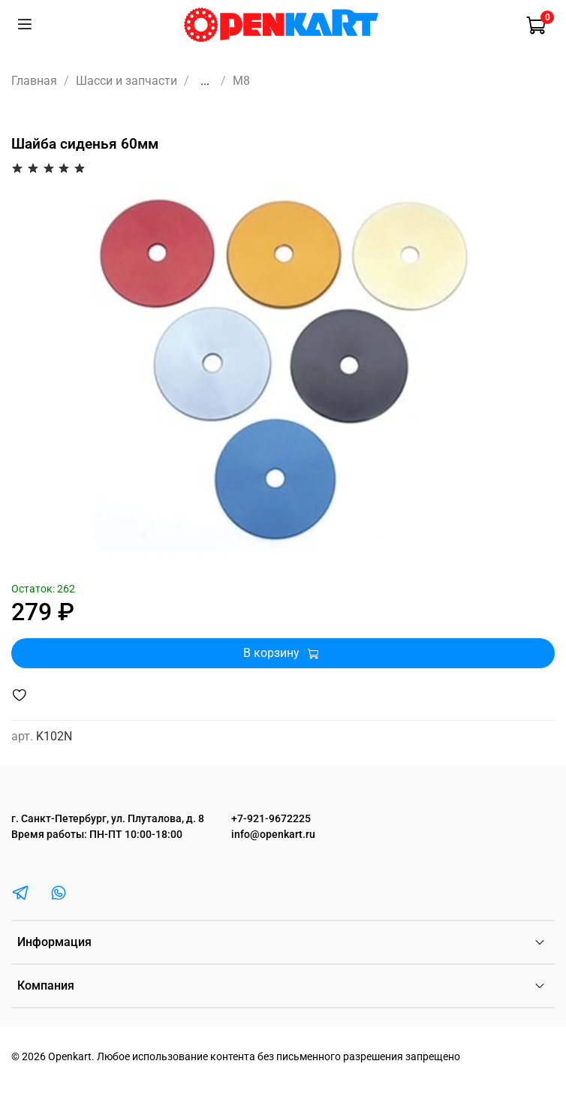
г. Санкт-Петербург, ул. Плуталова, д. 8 (107, 818)
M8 (241, 81)
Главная (34, 81)
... (204, 81)
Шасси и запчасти (126, 81)
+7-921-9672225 (271, 818)
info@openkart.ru (273, 834)
